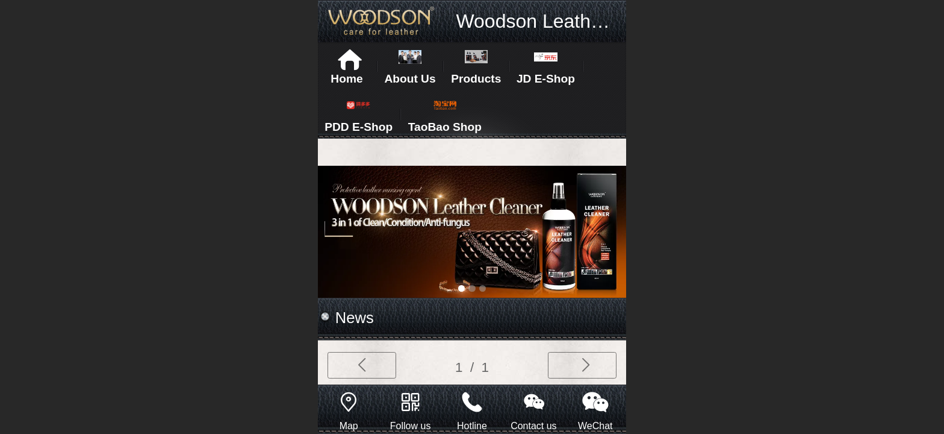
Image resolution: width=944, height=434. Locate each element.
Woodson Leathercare (550, 21)
